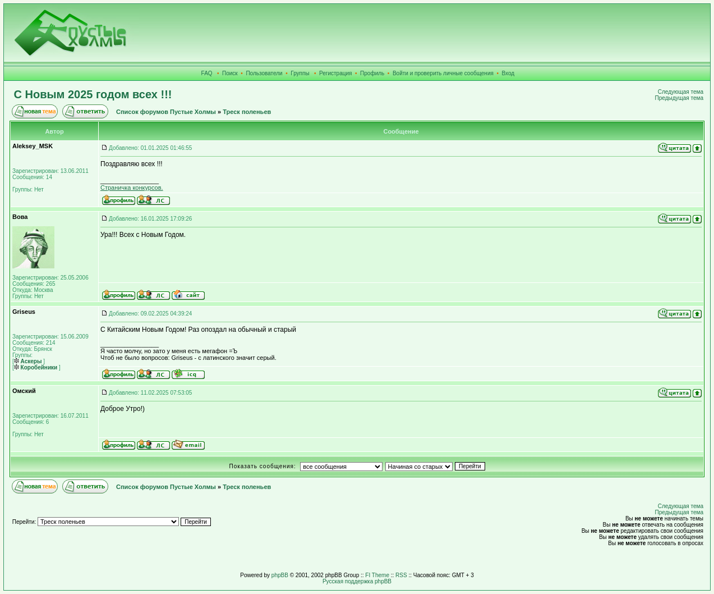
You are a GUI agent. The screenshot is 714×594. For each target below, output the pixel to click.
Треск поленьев (247, 111)
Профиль (372, 73)
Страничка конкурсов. (131, 187)
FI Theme (377, 575)
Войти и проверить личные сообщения (443, 73)
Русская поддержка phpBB (357, 581)
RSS (401, 575)
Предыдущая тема (679, 98)
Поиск (230, 73)
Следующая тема (680, 92)
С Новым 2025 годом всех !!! (93, 94)
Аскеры (28, 361)
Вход (508, 73)
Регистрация (335, 73)
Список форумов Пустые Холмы (166, 111)
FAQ (207, 73)
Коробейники (35, 367)
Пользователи (264, 73)
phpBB (279, 575)
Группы (300, 73)
